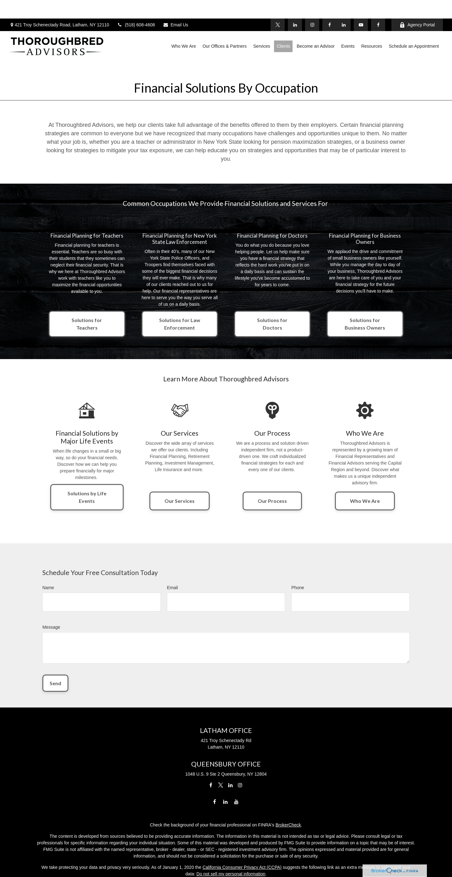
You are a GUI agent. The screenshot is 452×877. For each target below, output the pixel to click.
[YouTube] (361, 6)
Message (51, 598)
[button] (183, 28)
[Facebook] (378, 6)
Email (172, 559)
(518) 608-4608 (136, 6)
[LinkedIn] (343, 6)
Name (48, 559)
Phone (297, 559)
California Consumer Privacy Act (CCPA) (242, 839)
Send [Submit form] (55, 655)
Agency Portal (417, 6)
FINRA (236, 868)
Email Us (175, 6)
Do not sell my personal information (230, 845)
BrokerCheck (288, 796)
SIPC (253, 868)
